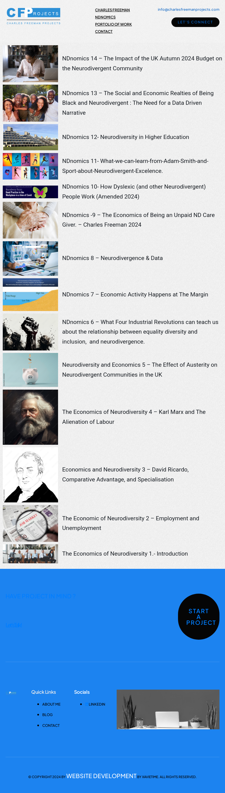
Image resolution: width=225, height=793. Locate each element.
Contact (103, 31)
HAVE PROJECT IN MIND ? (41, 596)
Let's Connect (195, 22)
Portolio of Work (113, 24)
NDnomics (105, 17)
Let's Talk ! (13, 625)
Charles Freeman (112, 10)
